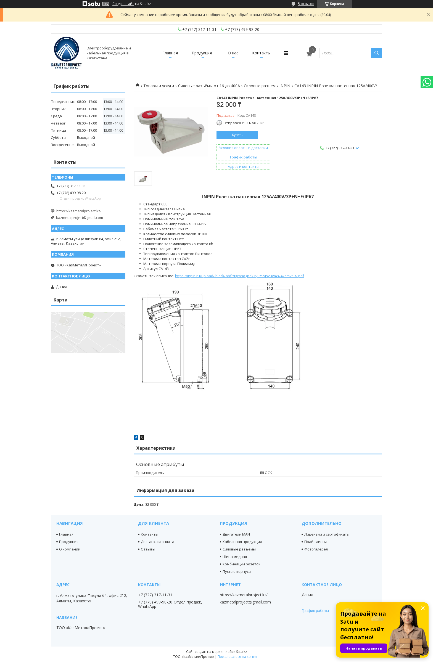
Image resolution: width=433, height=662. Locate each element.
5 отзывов (306, 3)
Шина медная (235, 556)
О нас (233, 52)
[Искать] (376, 53)
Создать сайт (123, 4)
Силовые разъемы (239, 549)
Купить (237, 135)
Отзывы (148, 549)
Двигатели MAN (236, 534)
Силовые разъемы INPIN (267, 85)
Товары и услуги (158, 85)
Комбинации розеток (241, 564)
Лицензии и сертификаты (327, 534)
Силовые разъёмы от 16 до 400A (209, 85)
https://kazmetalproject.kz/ (79, 211)
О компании (69, 549)
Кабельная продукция (242, 541)
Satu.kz (241, 651)
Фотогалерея (316, 549)
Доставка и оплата (157, 541)
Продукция (202, 52)
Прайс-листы (315, 541)
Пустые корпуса (237, 571)
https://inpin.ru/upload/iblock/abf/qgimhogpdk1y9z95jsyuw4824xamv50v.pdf (239, 275)
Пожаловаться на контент (239, 656)
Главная (170, 52)
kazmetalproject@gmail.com (79, 217)
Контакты (261, 52)
